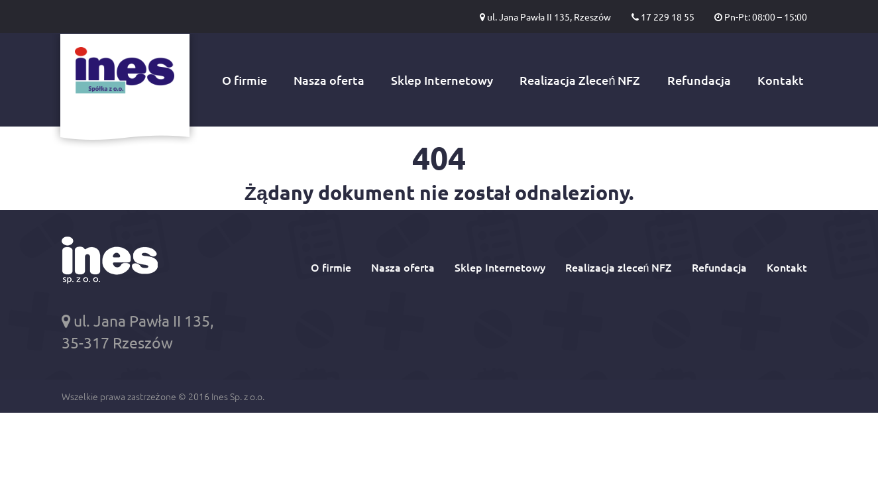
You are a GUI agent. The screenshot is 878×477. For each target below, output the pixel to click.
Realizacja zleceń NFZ (618, 267)
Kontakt (780, 79)
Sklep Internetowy (442, 79)
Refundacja (699, 79)
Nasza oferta (329, 79)
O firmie (244, 79)
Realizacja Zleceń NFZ (580, 79)
